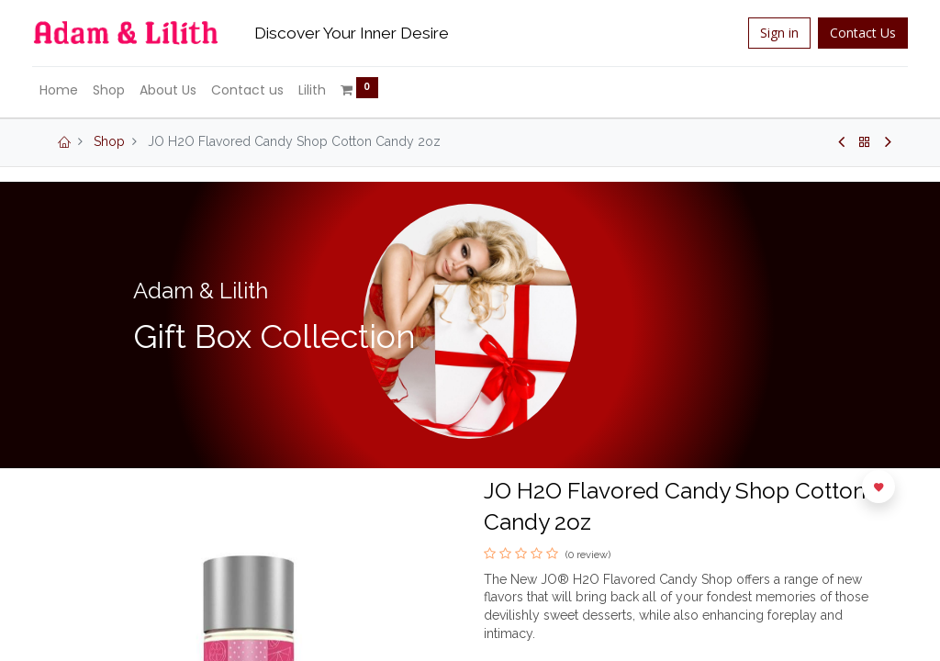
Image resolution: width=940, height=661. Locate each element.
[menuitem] (69, 90)
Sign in (768, 32)
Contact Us (852, 32)
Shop (109, 141)
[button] (878, 486)
